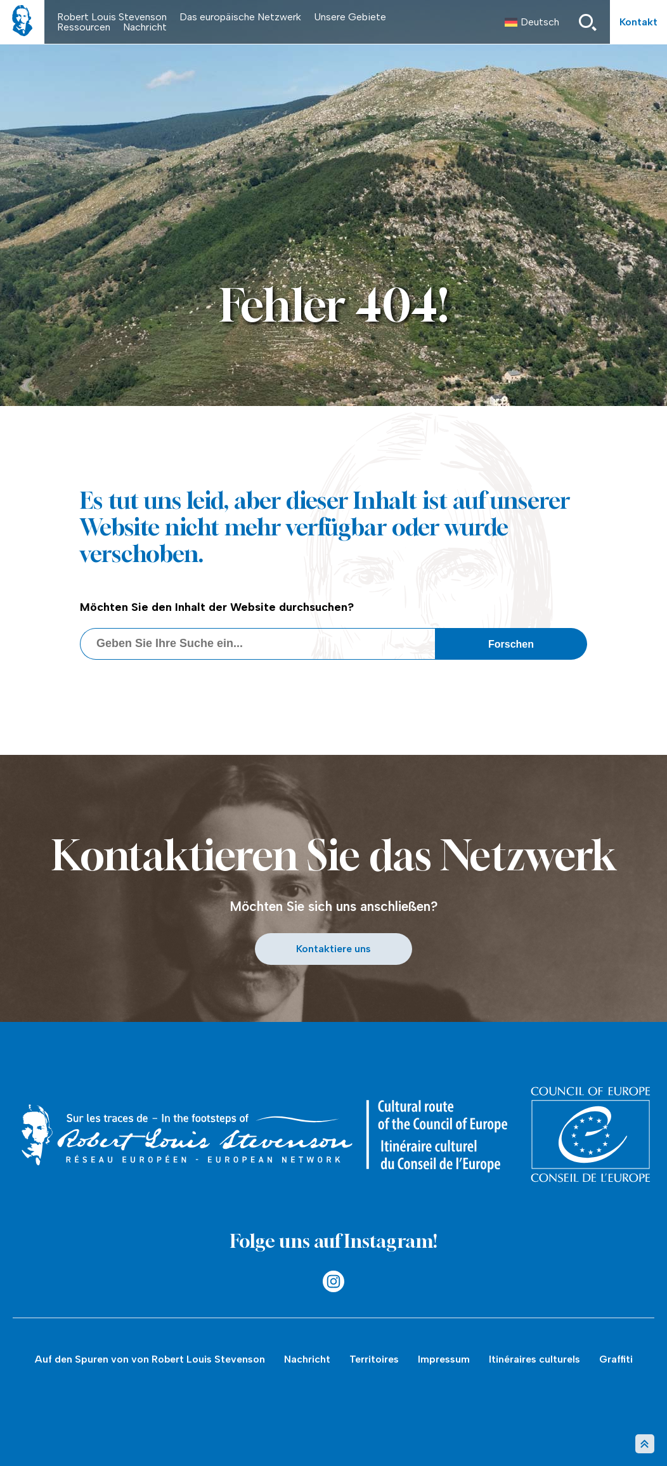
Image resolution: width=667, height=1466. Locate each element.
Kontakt (638, 22)
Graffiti (616, 1359)
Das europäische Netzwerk (240, 17)
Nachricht (145, 27)
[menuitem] (532, 22)
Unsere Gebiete (350, 17)
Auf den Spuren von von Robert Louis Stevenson (150, 1359)
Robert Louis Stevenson (112, 17)
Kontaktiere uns (333, 949)
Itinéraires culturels (534, 1359)
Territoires (374, 1359)
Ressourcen (83, 27)
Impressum (444, 1359)
